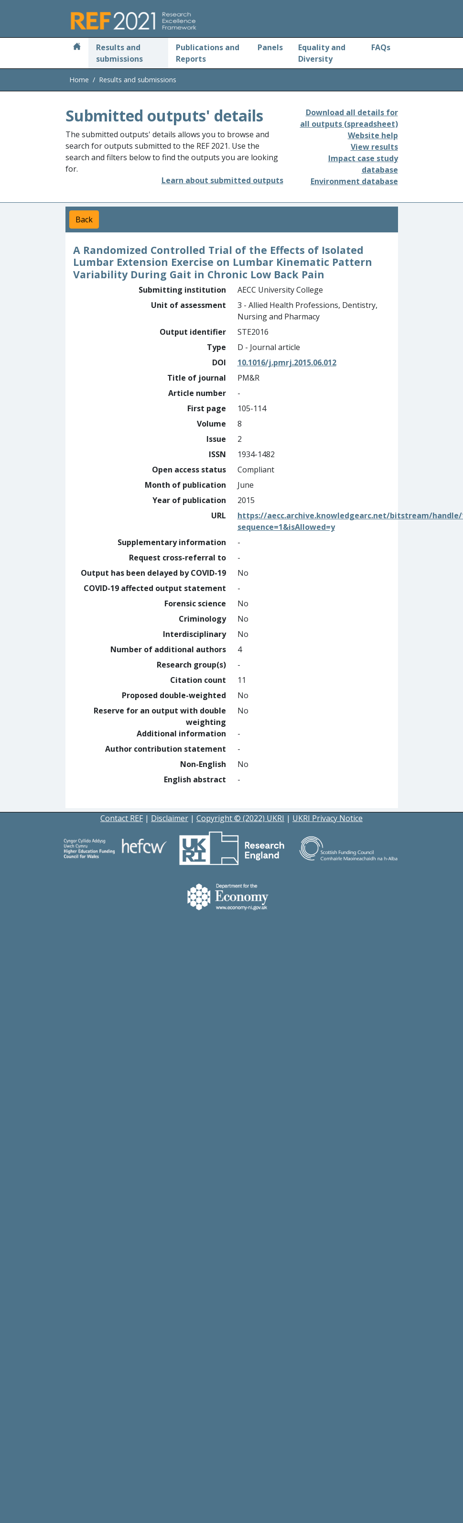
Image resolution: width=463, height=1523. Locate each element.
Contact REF (121, 818)
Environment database (354, 181)
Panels (270, 47)
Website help (373, 135)
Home (79, 79)
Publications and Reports (207, 53)
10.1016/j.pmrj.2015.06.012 (286, 362)
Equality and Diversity (321, 53)
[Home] (77, 47)
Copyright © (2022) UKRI (240, 818)
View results (374, 147)
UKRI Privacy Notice (327, 818)
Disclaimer (169, 818)
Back (84, 219)
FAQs (380, 47)
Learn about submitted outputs (222, 180)
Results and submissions (119, 53)
